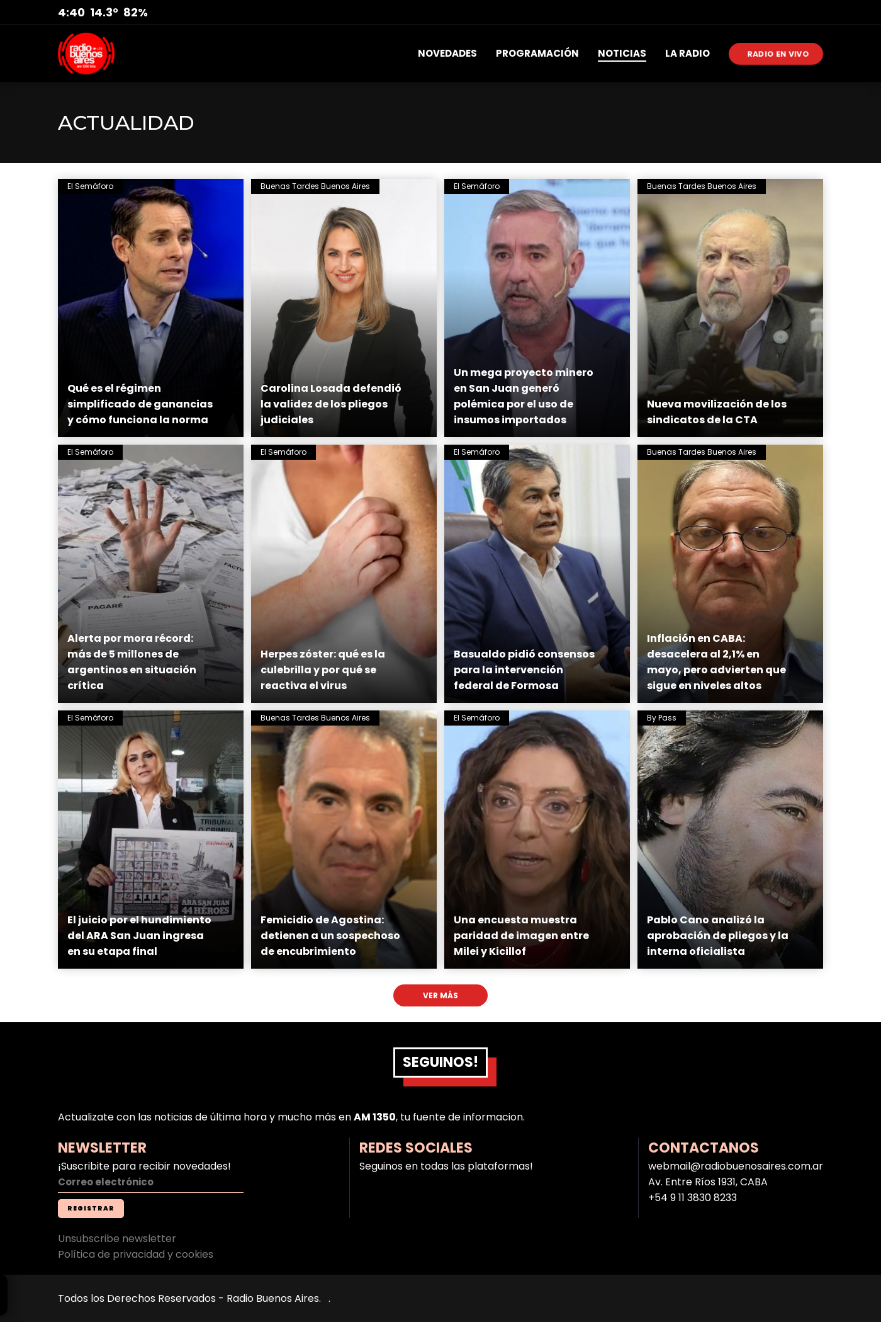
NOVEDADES (447, 53)
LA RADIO (687, 53)
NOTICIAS (622, 53)
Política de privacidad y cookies (135, 1254)
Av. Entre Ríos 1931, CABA (708, 1182)
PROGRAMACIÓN (537, 53)
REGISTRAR (91, 1208)
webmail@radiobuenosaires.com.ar (735, 1166)
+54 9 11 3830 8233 (692, 1197)
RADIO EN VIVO (778, 53)
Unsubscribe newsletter (117, 1238)
